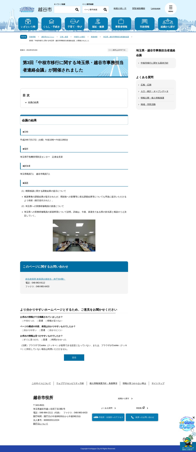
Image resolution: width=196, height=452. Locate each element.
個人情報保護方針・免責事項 (103, 383)
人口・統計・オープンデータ (154, 91)
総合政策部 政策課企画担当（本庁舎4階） (45, 279)
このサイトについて (41, 383)
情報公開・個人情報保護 (152, 98)
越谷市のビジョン (47, 37)
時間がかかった (59, 340)
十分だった (29, 321)
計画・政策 (64, 37)
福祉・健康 (98, 23)
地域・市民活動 (148, 104)
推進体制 (94, 37)
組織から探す (168, 23)
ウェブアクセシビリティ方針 (70, 383)
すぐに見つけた (31, 340)
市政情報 (145, 23)
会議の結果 (33, 102)
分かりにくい (55, 330)
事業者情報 (121, 23)
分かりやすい (30, 330)
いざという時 (28, 23)
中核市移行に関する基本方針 (154, 63)
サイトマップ (158, 383)
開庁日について (40, 424)
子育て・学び (75, 23)
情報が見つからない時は (134, 383)
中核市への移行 (79, 37)
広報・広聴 (146, 85)
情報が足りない (54, 321)
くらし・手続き (51, 23)
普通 (41, 321)
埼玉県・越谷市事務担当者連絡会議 (116, 37)
